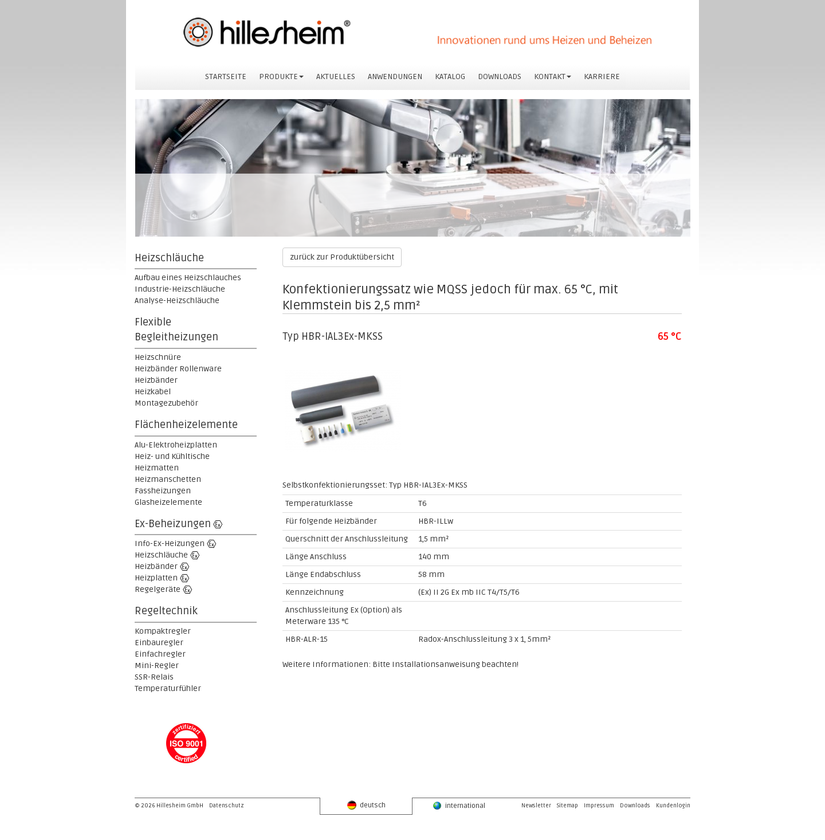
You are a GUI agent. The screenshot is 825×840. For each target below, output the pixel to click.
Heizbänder (156, 380)
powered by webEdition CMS (820, 837)
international (459, 805)
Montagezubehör (166, 403)
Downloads (635, 805)
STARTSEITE (225, 76)
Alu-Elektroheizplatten (176, 445)
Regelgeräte (157, 589)
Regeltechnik (166, 611)
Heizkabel (153, 392)
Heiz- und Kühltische (172, 456)
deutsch (366, 805)
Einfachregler (160, 654)
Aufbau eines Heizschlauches (188, 277)
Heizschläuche (169, 258)
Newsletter (536, 805)
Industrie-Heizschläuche (180, 289)
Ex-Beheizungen (173, 523)
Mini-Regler (157, 665)
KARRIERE (602, 76)
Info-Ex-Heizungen (170, 543)
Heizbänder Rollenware (178, 369)
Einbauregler (159, 642)
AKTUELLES (335, 76)
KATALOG (450, 76)
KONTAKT (552, 76)
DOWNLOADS (499, 76)
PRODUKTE (281, 76)
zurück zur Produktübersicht (342, 257)
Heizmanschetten (168, 479)
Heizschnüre (158, 357)
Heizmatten (157, 468)
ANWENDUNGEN (395, 76)
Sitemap (567, 805)
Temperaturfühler (168, 688)
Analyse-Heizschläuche (177, 300)
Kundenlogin (673, 805)
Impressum (599, 805)
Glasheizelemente (168, 502)
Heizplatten (156, 578)
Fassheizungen (163, 491)
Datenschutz (226, 805)
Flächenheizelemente (186, 424)
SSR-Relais (154, 677)
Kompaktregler (163, 631)
